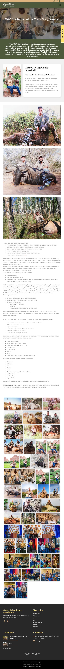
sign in (39, 666)
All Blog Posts (7, 648)
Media (35, 624)
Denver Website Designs (36, 662)
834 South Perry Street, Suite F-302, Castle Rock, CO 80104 (46, 637)
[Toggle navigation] (60, 5)
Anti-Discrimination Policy (32, 654)
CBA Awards (36, 616)
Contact (35, 626)
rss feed (35, 666)
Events (35, 618)
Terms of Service (35, 653)
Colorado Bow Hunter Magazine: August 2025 (18, 637)
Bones (10, 643)
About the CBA (37, 622)
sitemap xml (30, 666)
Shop (34, 620)
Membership (36, 613)
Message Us (37, 641)
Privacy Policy (27, 653)
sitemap (25, 666)
